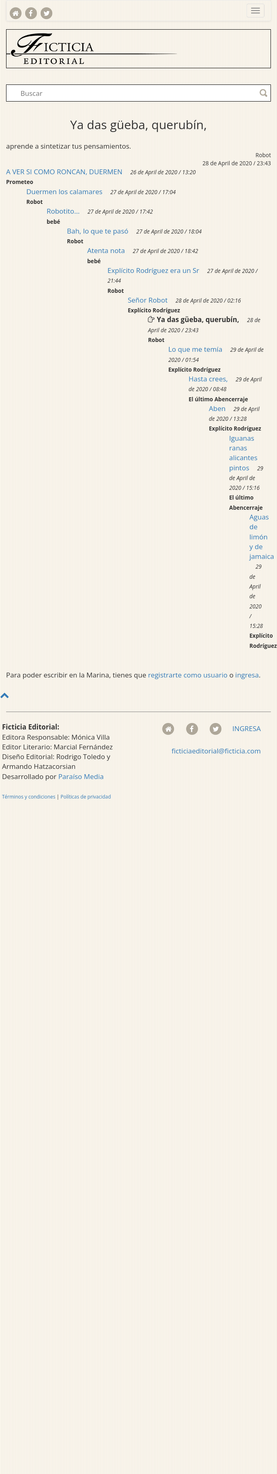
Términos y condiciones (28, 796)
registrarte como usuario (188, 675)
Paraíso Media (81, 776)
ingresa (247, 675)
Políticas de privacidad (85, 796)
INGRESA (246, 728)
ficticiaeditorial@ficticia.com (216, 750)
